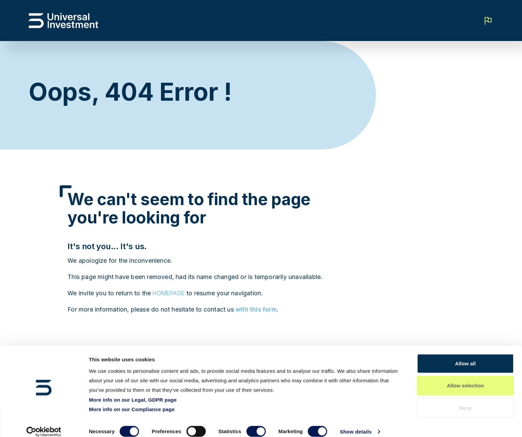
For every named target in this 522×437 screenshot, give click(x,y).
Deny (465, 400)
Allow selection (465, 378)
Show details (356, 423)
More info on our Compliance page (132, 401)
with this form (257, 309)
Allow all (465, 355)
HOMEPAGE (170, 293)
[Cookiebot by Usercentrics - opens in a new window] (44, 424)
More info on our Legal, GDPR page (133, 391)
